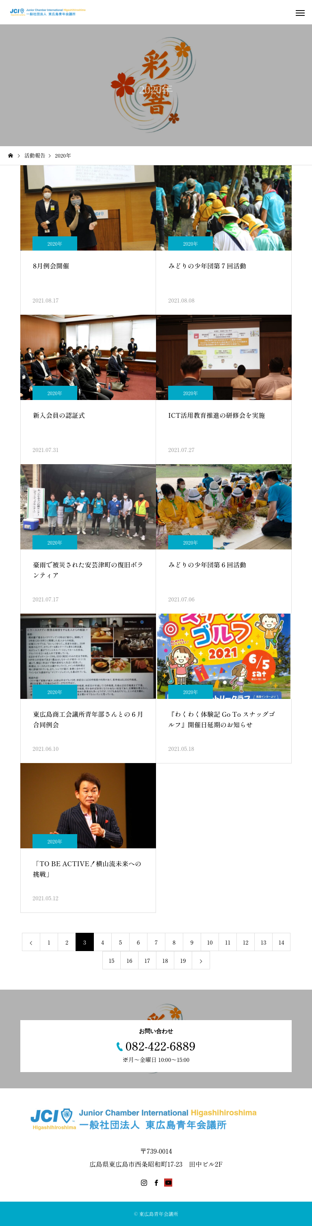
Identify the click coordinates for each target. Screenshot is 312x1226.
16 (129, 960)
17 (147, 960)
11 (228, 942)
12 (246, 942)
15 (112, 960)
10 (209, 942)
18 (165, 960)
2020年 (55, 243)
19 (183, 960)
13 (263, 942)
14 (281, 942)
